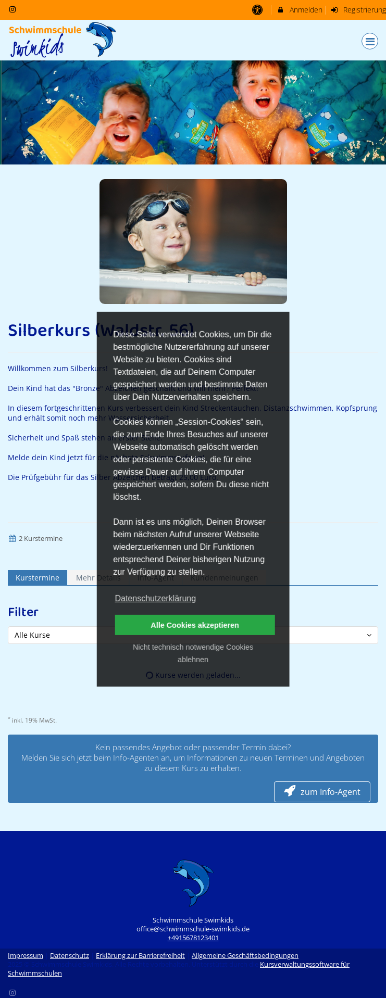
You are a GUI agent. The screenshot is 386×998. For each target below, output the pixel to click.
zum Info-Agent (322, 792)
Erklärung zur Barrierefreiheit (140, 955)
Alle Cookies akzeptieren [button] (195, 625)
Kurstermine (37, 578)
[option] (193, 112)
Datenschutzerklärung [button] (155, 598)
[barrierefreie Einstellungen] (258, 10)
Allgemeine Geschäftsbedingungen (245, 955)
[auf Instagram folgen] (13, 9)
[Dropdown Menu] (370, 41)
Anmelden (299, 10)
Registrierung (358, 10)
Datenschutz (69, 955)
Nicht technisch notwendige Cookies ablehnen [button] (193, 653)
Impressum (25, 955)
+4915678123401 (193, 937)
